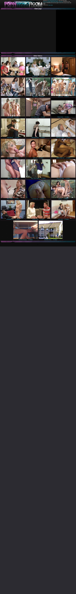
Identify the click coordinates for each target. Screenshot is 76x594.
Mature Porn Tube (46, 1)
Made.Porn (61, 1)
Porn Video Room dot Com (53, 0)
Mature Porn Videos (54, 1)
